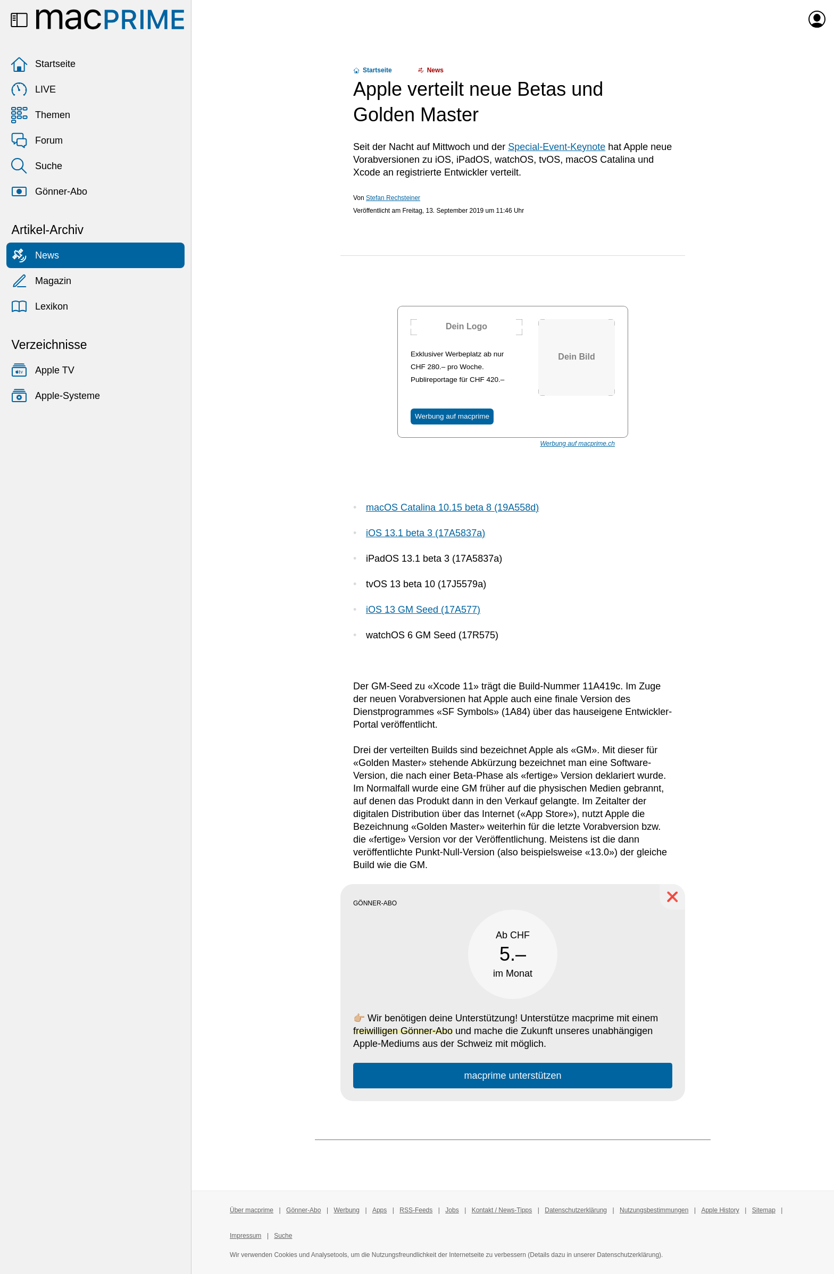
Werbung (346, 1210)
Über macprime (251, 1210)
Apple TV (42, 370)
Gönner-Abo (49, 191)
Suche (36, 165)
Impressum (245, 1235)
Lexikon (39, 306)
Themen (40, 114)
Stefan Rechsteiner (393, 198)
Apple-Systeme (55, 395)
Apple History (720, 1210)
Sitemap (763, 1210)
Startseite (43, 63)
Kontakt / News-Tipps (502, 1210)
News (35, 255)
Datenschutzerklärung (576, 1210)
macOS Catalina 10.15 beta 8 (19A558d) (452, 507)
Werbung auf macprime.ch (577, 443)
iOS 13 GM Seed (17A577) (423, 609)
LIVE (33, 89)
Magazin (41, 280)
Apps (379, 1210)
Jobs (451, 1210)
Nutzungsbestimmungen (654, 1210)
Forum (37, 140)
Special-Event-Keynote (556, 146)
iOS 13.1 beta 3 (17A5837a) (425, 533)
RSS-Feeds (415, 1210)
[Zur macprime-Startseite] (110, 19)
